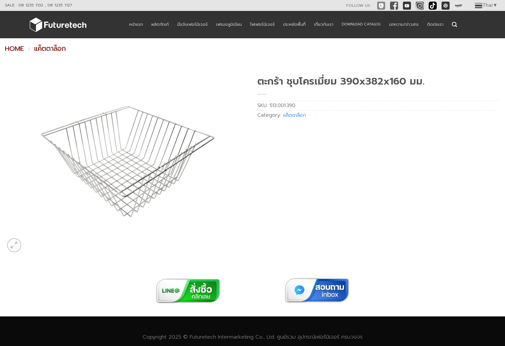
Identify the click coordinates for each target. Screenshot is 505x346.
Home (14, 48)
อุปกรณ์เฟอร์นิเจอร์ (318, 337)
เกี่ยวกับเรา (323, 24)
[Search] (454, 24)
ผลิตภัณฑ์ (160, 24)
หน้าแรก (136, 24)
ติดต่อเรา (435, 24)
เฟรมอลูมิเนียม (229, 24)
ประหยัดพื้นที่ (294, 24)
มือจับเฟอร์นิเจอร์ (192, 24)
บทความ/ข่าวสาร (404, 24)
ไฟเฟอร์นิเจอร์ (262, 24)
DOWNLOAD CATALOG (361, 24)
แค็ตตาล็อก (50, 48)
